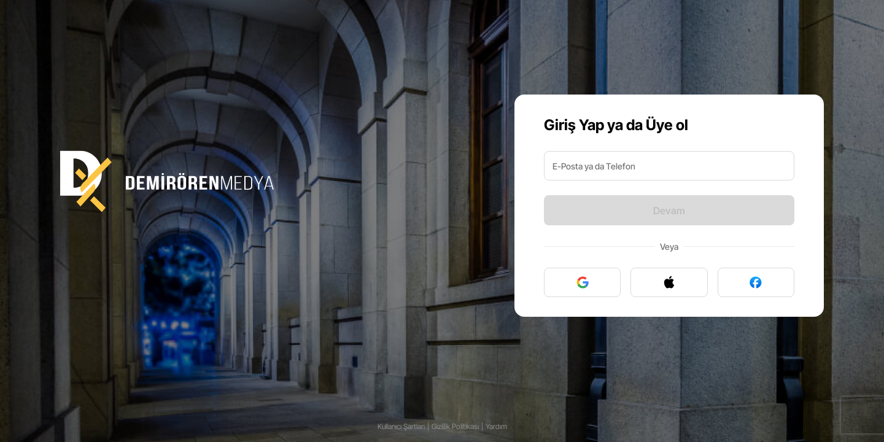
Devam (669, 210)
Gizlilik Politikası (455, 426)
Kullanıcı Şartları (401, 426)
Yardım (496, 426)
